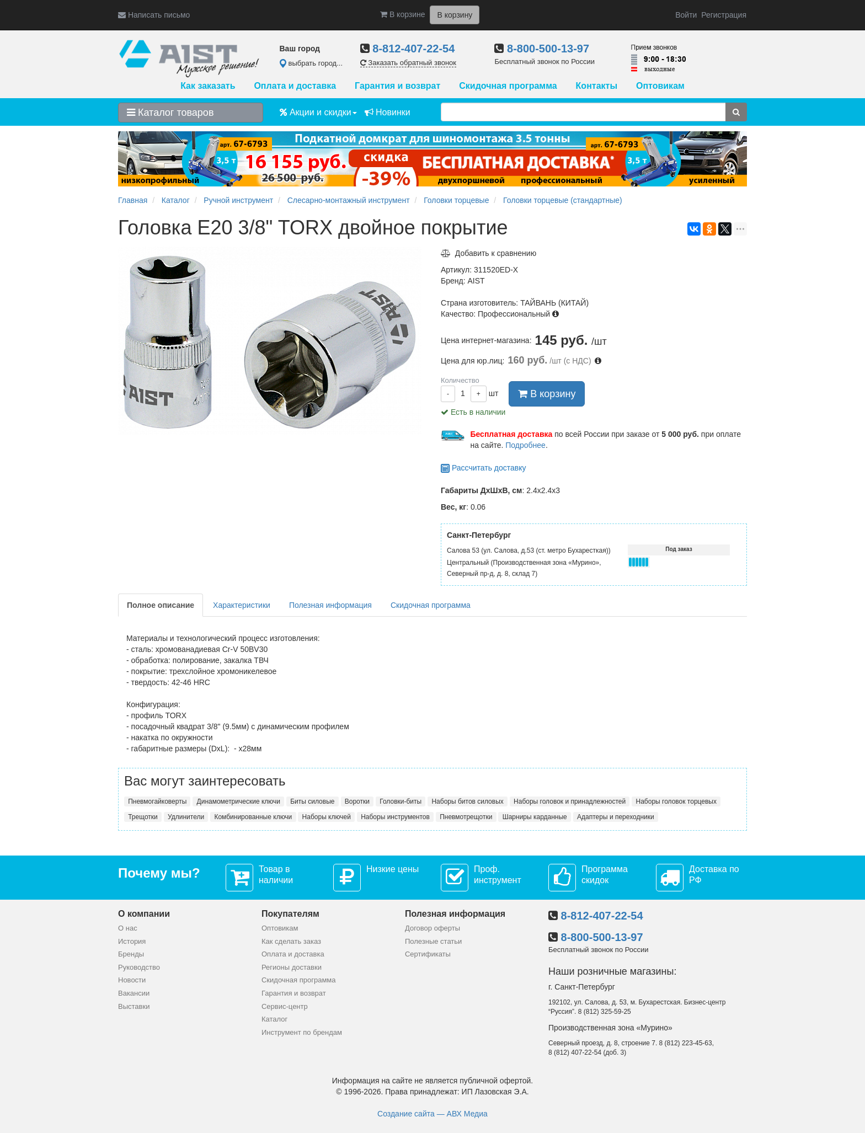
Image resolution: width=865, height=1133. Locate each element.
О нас (127, 928)
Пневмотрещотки (466, 817)
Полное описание (160, 605)
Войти (686, 14)
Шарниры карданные (535, 817)
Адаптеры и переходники (615, 817)
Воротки (357, 801)
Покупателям (290, 913)
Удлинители (186, 817)
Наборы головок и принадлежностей (570, 801)
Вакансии (133, 993)
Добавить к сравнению (488, 253)
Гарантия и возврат (397, 85)
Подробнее (525, 445)
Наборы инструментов (395, 817)
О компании (144, 913)
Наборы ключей (326, 817)
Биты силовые (312, 801)
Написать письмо (154, 14)
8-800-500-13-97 (548, 48)
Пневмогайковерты (157, 801)
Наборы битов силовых (467, 801)
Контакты (596, 85)
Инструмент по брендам (301, 1032)
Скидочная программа (508, 85)
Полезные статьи (433, 941)
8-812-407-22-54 (413, 48)
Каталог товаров (170, 112)
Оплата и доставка (295, 85)
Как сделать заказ (291, 941)
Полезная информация (330, 605)
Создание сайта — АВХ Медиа (432, 1113)
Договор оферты (432, 928)
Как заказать (207, 85)
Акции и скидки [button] (318, 112)
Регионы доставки (291, 967)
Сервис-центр (284, 1006)
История (132, 941)
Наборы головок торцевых (676, 801)
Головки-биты (400, 801)
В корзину (546, 393)
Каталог (274, 1019)
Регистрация (723, 14)
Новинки (387, 112)
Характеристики (241, 605)
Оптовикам (660, 85)
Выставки (133, 1006)
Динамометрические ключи (238, 801)
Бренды (131, 954)
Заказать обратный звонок (408, 62)
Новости (132, 980)
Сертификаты (428, 954)
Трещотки (143, 817)
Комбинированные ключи (253, 817)
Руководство (139, 967)
